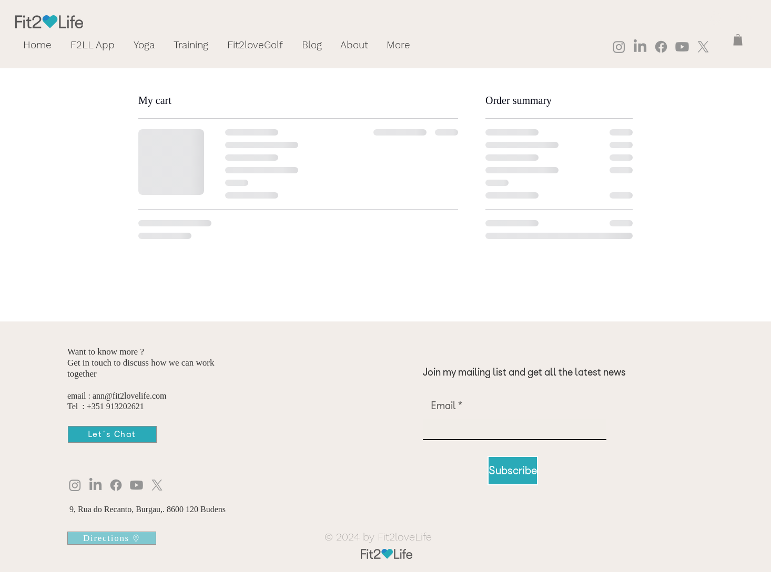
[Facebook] (661, 47)
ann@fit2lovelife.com (129, 396)
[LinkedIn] (640, 47)
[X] (703, 47)
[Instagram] (619, 47)
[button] (738, 40)
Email (443, 405)
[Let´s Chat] (112, 434)
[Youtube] (682, 47)
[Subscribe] (513, 470)
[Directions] (111, 538)
